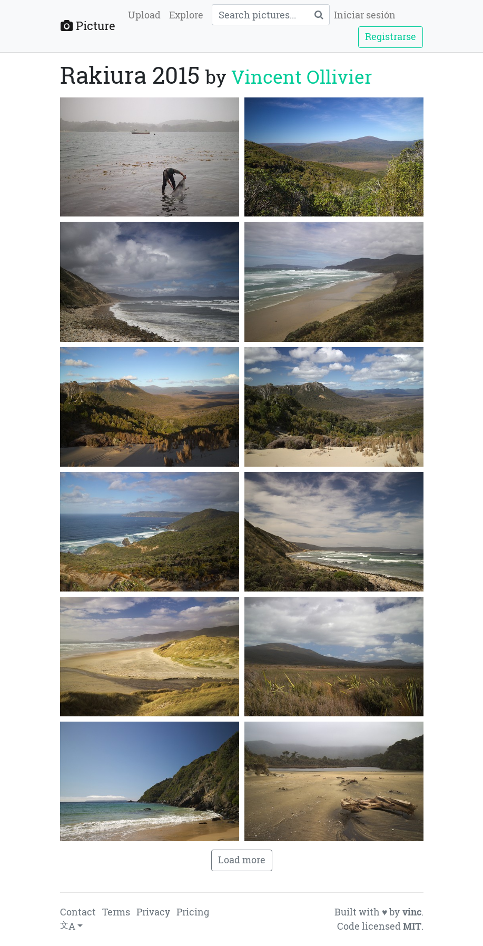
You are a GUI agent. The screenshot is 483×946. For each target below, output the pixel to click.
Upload (144, 15)
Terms (116, 912)
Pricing (192, 912)
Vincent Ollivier (301, 76)
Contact (78, 912)
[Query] (260, 14)
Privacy (153, 912)
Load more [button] (241, 860)
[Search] (319, 14)
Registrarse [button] (390, 37)
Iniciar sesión (365, 15)
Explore (186, 15)
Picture (88, 25)
